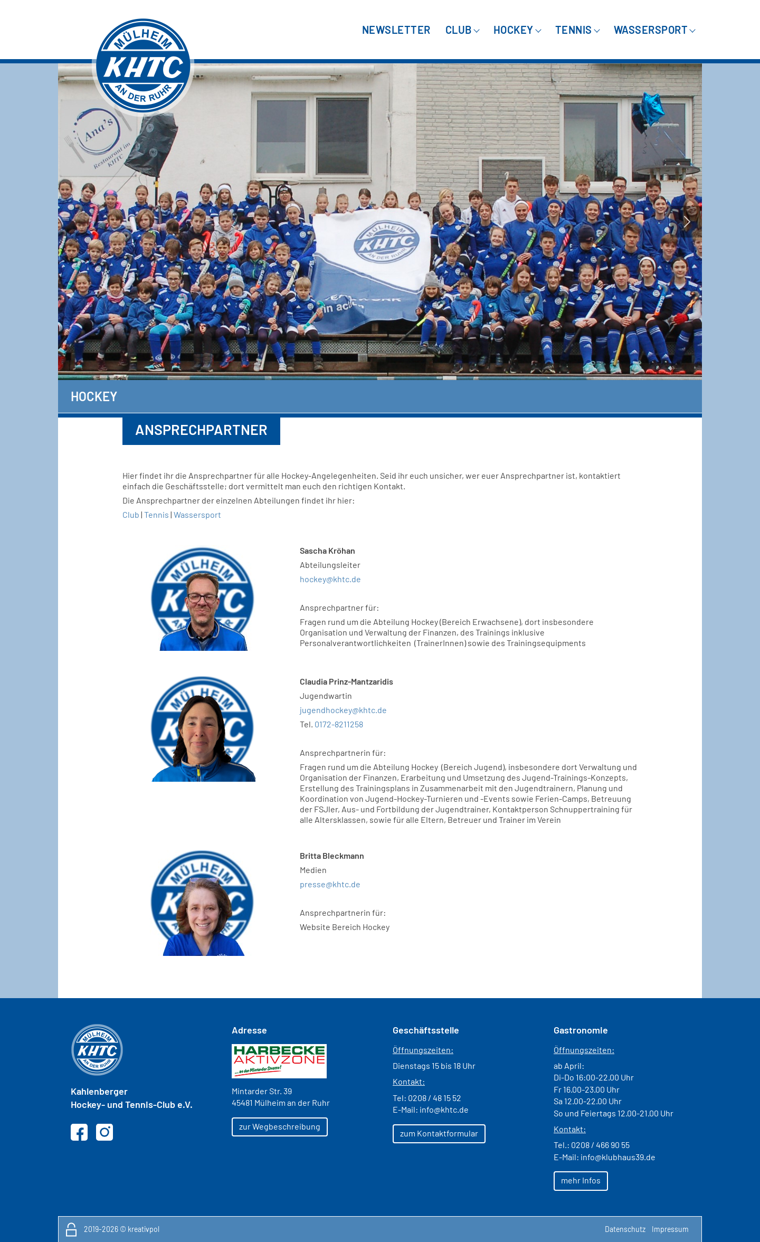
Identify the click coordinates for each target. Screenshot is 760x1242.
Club (130, 514)
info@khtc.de (444, 1109)
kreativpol (143, 1229)
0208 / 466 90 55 (600, 1145)
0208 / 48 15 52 (434, 1098)
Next (686, 222)
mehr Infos (581, 1180)
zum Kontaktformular (439, 1133)
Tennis (156, 514)
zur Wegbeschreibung (279, 1126)
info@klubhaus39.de (618, 1157)
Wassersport (197, 514)
